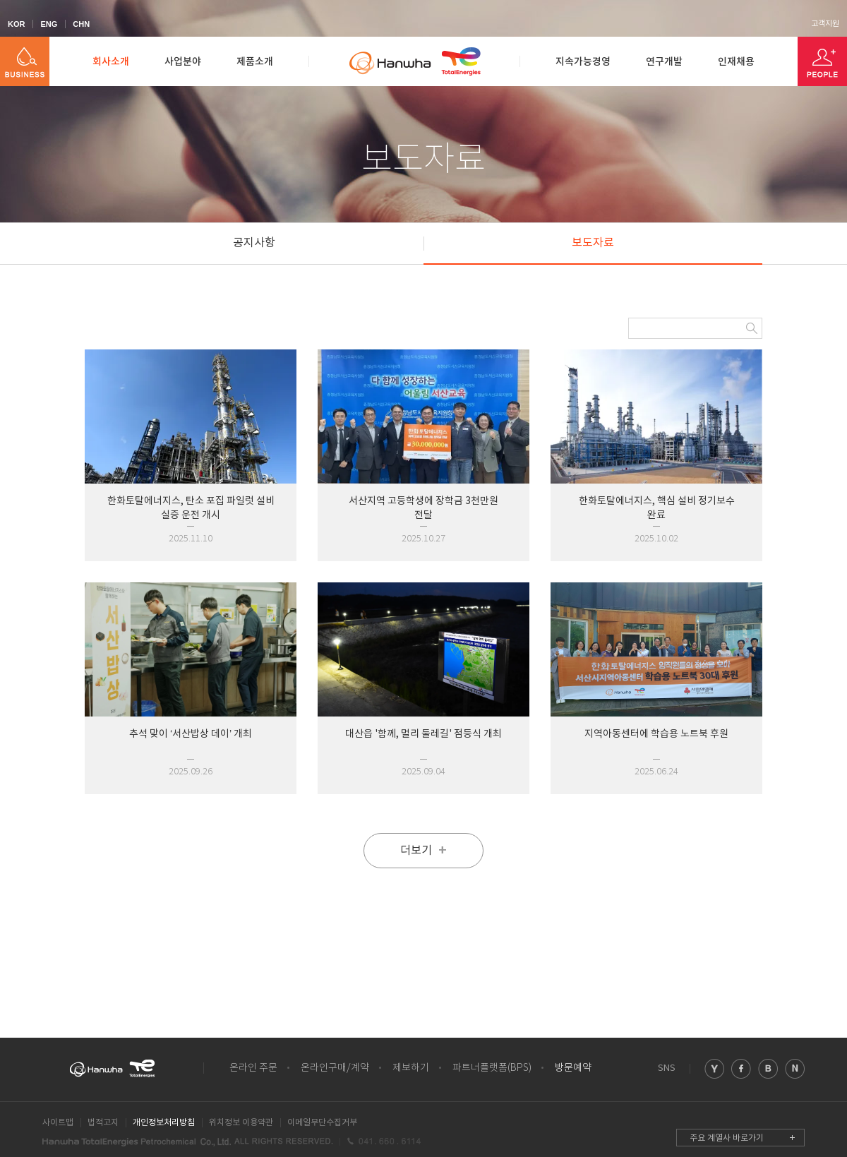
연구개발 (664, 62)
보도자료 (593, 242)
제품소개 (254, 62)
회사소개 (110, 62)
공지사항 (254, 242)
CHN (81, 24)
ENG (48, 24)
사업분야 (182, 62)
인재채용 (736, 62)
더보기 (423, 850)
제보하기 (410, 1068)
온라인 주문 (253, 1068)
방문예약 (573, 1068)
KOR (16, 24)
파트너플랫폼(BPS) (491, 1068)
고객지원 (825, 24)
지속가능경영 (583, 62)
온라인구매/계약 (335, 1068)
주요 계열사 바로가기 (727, 1138)
